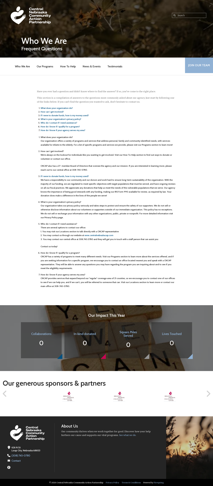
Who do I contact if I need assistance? (59, 122)
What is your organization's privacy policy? (61, 119)
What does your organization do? (57, 108)
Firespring (159, 482)
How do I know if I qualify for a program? (60, 126)
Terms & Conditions (131, 482)
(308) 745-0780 (20, 455)
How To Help (67, 66)
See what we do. (127, 435)
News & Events (91, 66)
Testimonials (114, 66)
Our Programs (44, 66)
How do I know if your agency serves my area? (63, 130)
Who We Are (21, 66)
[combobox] (189, 15)
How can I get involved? (52, 111)
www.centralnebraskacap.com (98, 235)
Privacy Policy (112, 482)
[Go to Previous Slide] (4, 394)
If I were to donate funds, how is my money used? (65, 115)
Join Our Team (198, 66)
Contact (16, 460)
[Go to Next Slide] (208, 394)
